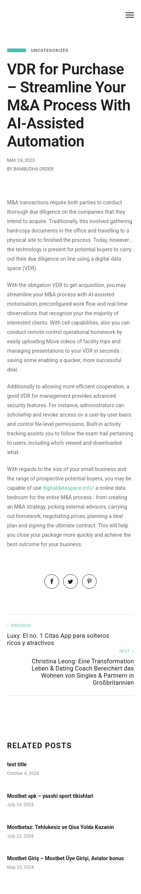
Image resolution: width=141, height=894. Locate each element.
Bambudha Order (33, 169)
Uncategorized (49, 50)
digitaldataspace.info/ (68, 488)
